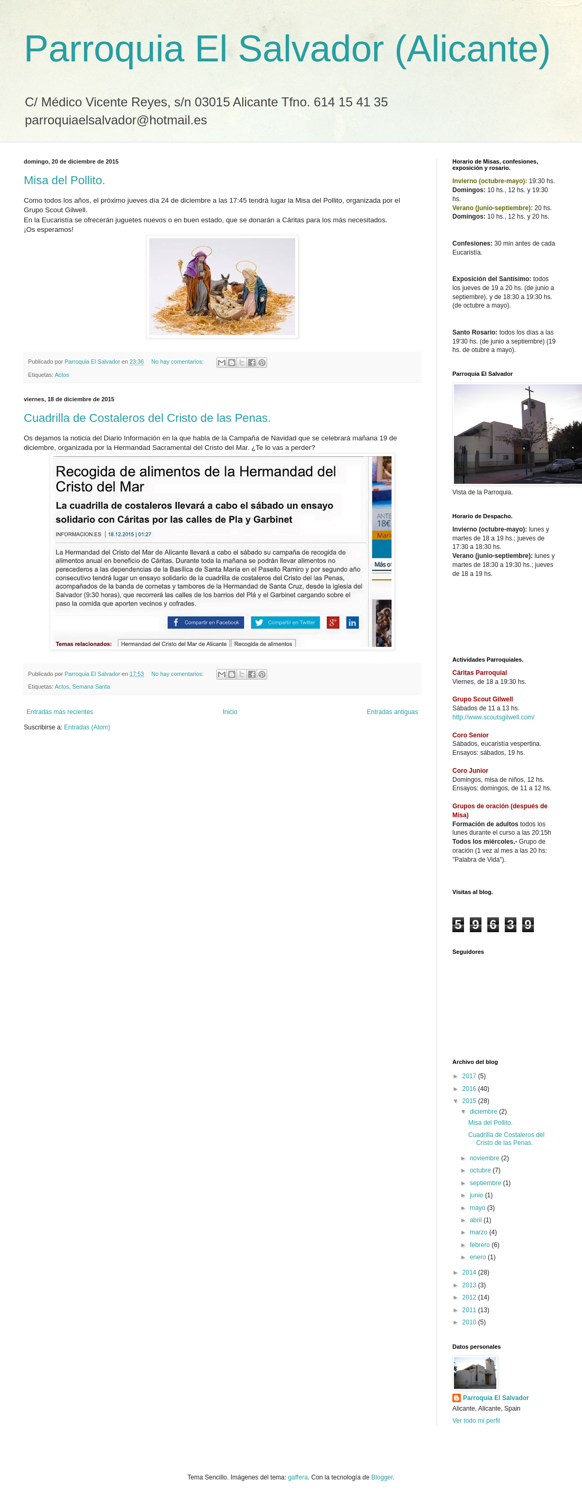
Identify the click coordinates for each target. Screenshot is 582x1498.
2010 (470, 1322)
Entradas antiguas (392, 712)
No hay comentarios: (178, 361)
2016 (470, 1089)
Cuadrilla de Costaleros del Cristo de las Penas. (147, 418)
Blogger (382, 1477)
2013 (470, 1285)
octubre (481, 1170)
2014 (470, 1272)
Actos (61, 375)
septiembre (486, 1183)
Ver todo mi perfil (476, 1420)
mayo (478, 1208)
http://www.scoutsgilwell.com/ (493, 717)
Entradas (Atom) (87, 727)
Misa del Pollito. (64, 180)
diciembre (484, 1111)
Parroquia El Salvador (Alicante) (287, 48)
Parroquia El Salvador (496, 1398)
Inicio (230, 712)
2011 (470, 1310)
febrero (481, 1245)
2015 (470, 1101)
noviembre (485, 1158)
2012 (470, 1297)
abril (477, 1220)
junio (477, 1195)
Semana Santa (91, 686)
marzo (479, 1232)
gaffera (297, 1477)
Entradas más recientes (59, 712)
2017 (470, 1076)
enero (479, 1257)
